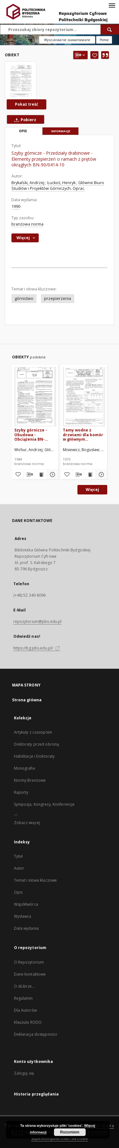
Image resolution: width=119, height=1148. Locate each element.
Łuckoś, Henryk (61, 182)
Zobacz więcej (27, 822)
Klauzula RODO (28, 1022)
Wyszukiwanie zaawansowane (67, 40)
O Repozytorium (29, 962)
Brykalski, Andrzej (27, 182)
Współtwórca (26, 904)
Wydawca (22, 916)
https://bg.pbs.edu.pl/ (36, 648)
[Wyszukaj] (110, 29)
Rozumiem (69, 1132)
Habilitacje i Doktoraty (34, 756)
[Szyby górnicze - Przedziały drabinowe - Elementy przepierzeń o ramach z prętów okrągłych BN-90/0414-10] (21, 80)
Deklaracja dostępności (35, 1034)
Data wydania (26, 928)
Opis (18, 892)
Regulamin (23, 998)
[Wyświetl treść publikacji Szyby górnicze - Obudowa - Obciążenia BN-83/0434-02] (41, 474)
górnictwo (24, 298)
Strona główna (27, 700)
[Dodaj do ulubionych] (94, 55)
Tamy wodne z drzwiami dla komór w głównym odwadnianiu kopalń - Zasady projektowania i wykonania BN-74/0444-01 (83, 434)
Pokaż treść (26, 104)
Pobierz (24, 119)
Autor (19, 868)
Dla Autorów (25, 1010)
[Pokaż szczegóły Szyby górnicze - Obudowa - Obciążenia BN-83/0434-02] (51, 474)
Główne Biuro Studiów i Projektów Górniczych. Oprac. (57, 185)
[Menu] (111, 5)
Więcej (92, 489)
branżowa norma (27, 224)
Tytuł (18, 856)
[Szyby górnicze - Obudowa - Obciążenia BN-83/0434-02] (35, 396)
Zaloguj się (24, 1073)
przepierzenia (57, 298)
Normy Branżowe (30, 780)
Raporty (21, 792)
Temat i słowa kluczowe (35, 880)
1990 (15, 206)
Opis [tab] (23, 131)
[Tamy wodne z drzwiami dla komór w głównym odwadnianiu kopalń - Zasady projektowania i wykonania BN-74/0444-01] (84, 396)
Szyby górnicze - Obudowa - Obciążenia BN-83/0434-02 (30, 434)
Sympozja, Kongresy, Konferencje (44, 804)
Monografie (24, 768)
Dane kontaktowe (30, 974)
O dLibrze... (24, 986)
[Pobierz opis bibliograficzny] (29, 474)
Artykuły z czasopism (33, 732)
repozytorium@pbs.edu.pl (37, 621)
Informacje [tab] (60, 131)
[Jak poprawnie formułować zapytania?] (104, 40)
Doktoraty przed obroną (36, 744)
